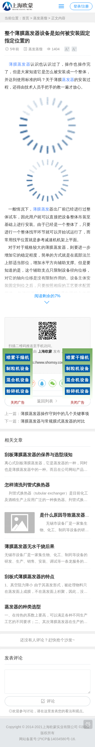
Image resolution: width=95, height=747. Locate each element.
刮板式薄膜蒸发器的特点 (29, 576)
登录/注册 (81, 6)
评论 (51, 701)
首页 (25, 18)
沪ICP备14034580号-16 (56, 739)
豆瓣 (63, 383)
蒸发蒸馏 (40, 18)
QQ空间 (73, 383)
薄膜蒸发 (41, 209)
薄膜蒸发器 (19, 64)
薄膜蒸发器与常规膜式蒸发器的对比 (53, 421)
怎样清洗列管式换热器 (27, 484)
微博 (31, 383)
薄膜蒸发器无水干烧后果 (29, 546)
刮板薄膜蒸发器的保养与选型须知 (38, 454)
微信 (52, 383)
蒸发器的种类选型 (23, 606)
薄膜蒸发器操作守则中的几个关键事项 (55, 413)
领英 (84, 383)
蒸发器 (68, 79)
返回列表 (45, 401)
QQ (42, 383)
